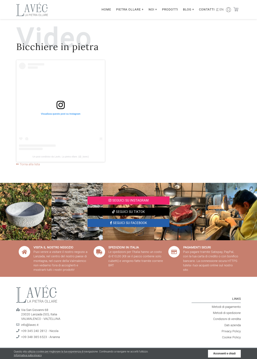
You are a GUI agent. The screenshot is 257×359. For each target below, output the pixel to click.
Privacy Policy (231, 331)
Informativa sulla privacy (28, 355)
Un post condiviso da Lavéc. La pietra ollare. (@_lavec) (60, 156)
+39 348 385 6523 (34, 337)
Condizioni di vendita (227, 319)
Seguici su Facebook (128, 223)
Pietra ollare (128, 9)
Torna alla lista (28, 164)
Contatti (206, 9)
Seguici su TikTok (128, 212)
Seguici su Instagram (129, 200)
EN (221, 9)
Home (104, 9)
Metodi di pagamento (226, 307)
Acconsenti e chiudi (224, 353)
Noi (151, 9)
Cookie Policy (231, 337)
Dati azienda (232, 325)
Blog (188, 9)
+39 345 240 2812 (34, 331)
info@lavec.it (30, 325)
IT (217, 9)
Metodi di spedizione (227, 313)
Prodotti (169, 9)
